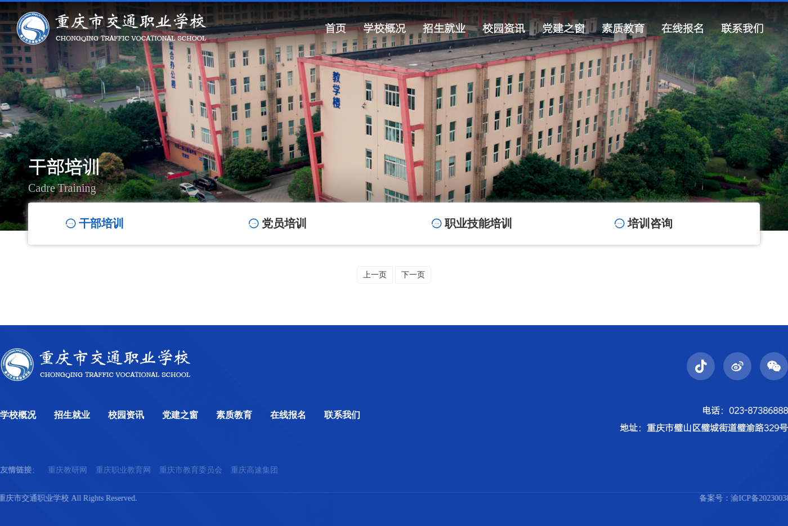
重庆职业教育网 (123, 480)
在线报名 (288, 415)
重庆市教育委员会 (190, 480)
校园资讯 (126, 415)
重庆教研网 (67, 480)
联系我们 (342, 415)
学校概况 (18, 415)
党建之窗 (180, 415)
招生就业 (72, 415)
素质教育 (234, 415)
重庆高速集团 (254, 480)
